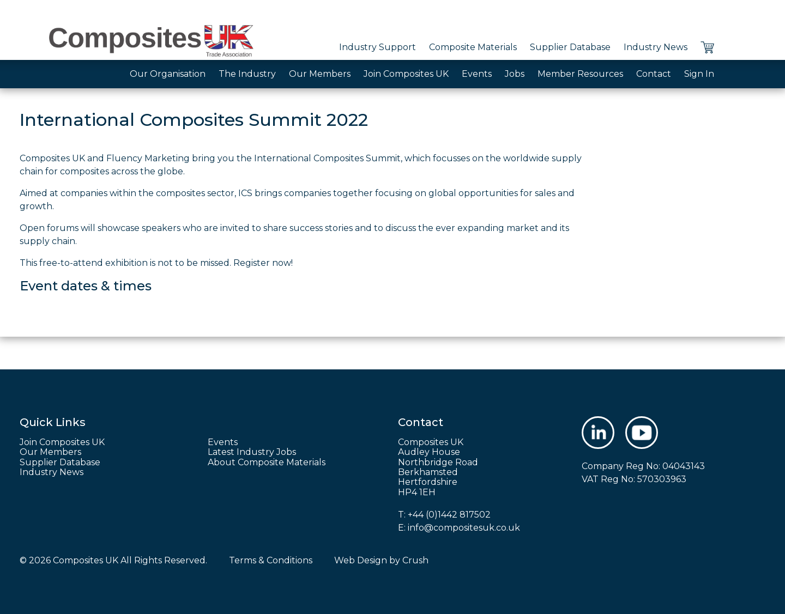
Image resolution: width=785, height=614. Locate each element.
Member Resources (580, 74)
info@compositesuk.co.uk (464, 527)
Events (477, 74)
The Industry (247, 74)
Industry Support (377, 47)
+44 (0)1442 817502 (449, 514)
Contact (653, 74)
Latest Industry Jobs (252, 452)
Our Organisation (168, 74)
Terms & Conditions (270, 560)
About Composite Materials (266, 462)
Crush (415, 560)
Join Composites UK (406, 74)
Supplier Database (570, 47)
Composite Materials (473, 47)
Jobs (514, 74)
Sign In (699, 74)
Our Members (320, 74)
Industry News (655, 47)
